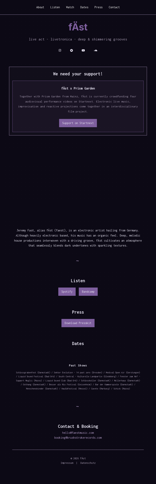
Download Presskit (78, 323)
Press (98, 7)
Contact (114, 7)
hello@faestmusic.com (78, 432)
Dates (84, 7)
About (40, 7)
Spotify (66, 291)
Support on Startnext (78, 123)
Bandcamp (88, 291)
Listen (55, 7)
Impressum (67, 462)
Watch (70, 7)
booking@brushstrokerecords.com (78, 437)
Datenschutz (88, 462)
